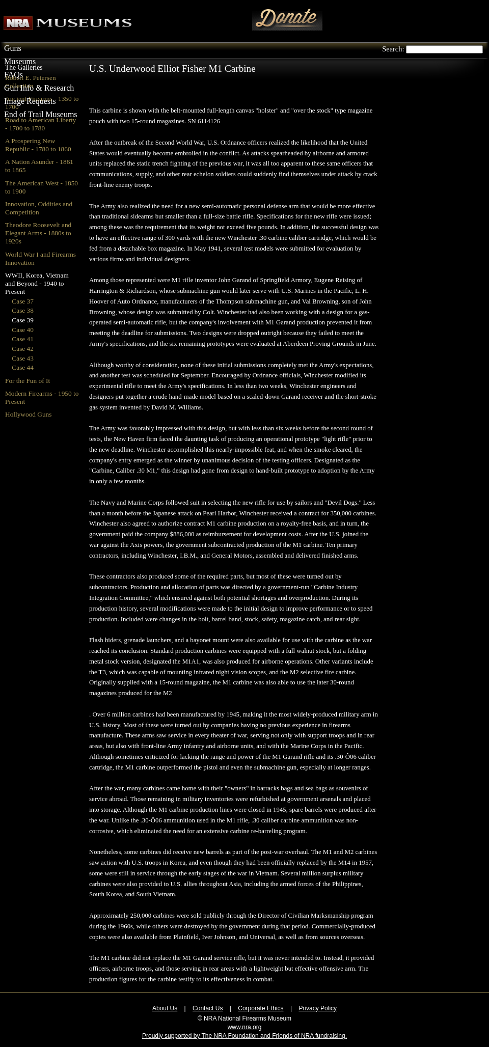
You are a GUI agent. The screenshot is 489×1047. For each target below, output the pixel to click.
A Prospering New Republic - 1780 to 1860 (38, 145)
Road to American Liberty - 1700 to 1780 (40, 124)
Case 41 (23, 339)
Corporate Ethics (260, 1008)
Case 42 (23, 348)
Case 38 (23, 310)
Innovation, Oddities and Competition (38, 208)
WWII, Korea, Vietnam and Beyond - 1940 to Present (37, 283)
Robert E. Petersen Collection (30, 82)
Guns (12, 48)
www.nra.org (245, 1027)
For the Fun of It (27, 380)
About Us (164, 1008)
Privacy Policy (317, 1008)
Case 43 (23, 358)
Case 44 (23, 367)
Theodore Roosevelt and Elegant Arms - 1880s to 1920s (38, 233)
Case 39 (23, 320)
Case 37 (23, 301)
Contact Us (208, 1008)
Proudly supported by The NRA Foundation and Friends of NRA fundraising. (244, 1035)
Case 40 (23, 330)
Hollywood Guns (28, 414)
